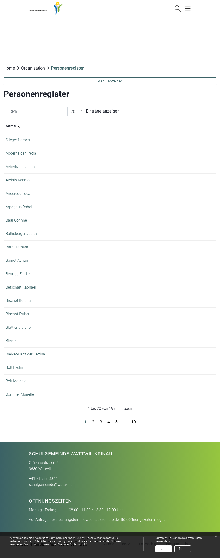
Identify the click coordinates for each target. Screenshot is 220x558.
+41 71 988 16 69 (177, 180)
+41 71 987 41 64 (177, 314)
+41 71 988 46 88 (177, 193)
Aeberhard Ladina (20, 166)
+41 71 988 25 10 (177, 166)
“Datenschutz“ (78, 544)
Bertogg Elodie (18, 274)
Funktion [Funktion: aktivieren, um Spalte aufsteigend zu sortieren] (53, 126)
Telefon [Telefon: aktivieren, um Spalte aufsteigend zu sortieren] (169, 126)
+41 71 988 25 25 (177, 373)
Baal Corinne (16, 220)
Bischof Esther (17, 314)
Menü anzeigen (110, 81)
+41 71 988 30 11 (177, 140)
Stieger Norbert (18, 140)
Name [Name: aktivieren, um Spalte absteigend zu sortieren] (11, 126)
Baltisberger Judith (21, 233)
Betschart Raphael (21, 287)
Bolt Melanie (16, 386)
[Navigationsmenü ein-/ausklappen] (186, 8)
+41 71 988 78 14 (177, 341)
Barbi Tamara (17, 247)
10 (133, 427)
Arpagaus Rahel (19, 207)
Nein (182, 548)
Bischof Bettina (18, 300)
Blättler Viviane (18, 327)
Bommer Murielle (20, 400)
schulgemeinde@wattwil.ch (52, 490)
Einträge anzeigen (93, 111)
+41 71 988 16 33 (177, 207)
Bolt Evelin (14, 373)
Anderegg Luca (18, 193)
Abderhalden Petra (21, 153)
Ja (163, 548)
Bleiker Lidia (16, 341)
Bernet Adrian (17, 260)
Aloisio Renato (18, 180)
